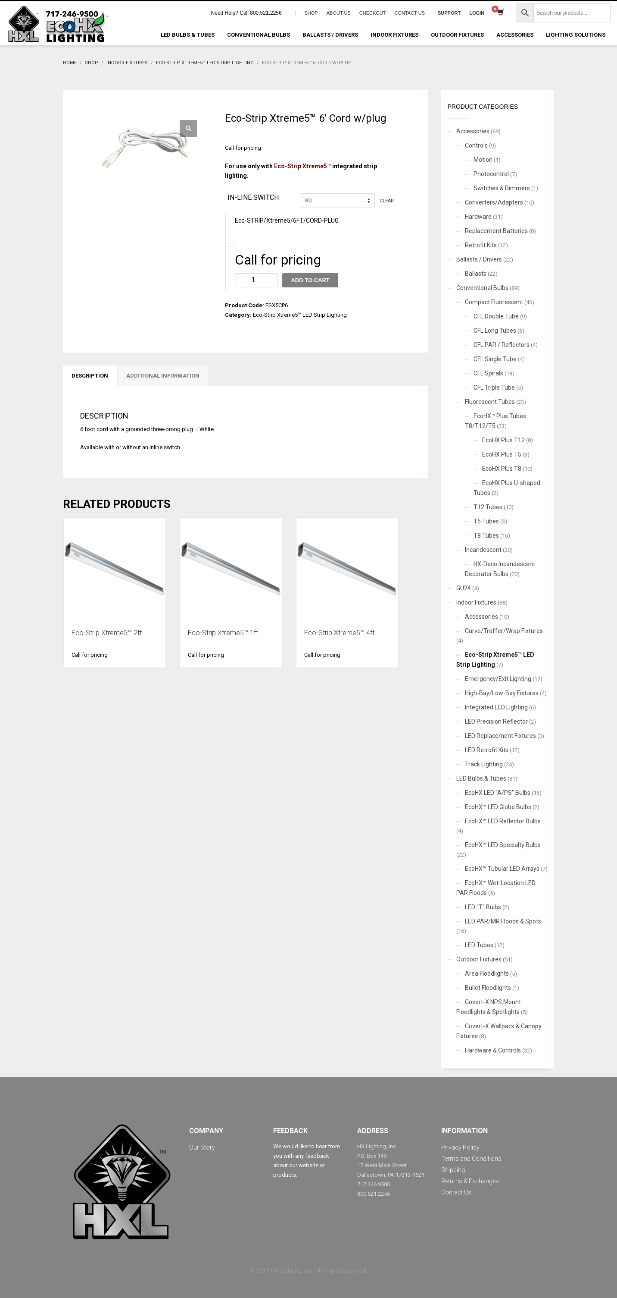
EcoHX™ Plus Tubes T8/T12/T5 (495, 421)
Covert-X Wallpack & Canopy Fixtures (499, 1031)
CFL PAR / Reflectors (502, 344)
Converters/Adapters (494, 202)
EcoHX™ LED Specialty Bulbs (503, 844)
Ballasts (475, 273)
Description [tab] (90, 375)
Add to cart (310, 280)
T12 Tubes (488, 507)
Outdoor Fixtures (479, 959)
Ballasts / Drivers (479, 259)
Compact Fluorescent (494, 302)
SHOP (311, 13)
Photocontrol (491, 173)
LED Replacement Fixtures (500, 735)
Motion (483, 159)
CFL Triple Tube (494, 387)
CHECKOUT (372, 13)
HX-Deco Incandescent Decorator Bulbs (500, 569)
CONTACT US (409, 13)
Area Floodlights (487, 973)
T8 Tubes (486, 535)
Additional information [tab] (162, 375)
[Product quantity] (256, 280)
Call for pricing (243, 148)
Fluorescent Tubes (490, 401)
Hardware (478, 216)
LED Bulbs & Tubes (481, 778)
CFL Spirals (488, 373)
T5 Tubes (486, 521)
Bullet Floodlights (488, 987)
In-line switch (253, 197)
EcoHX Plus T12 (503, 440)
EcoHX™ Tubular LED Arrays (502, 868)
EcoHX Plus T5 (501, 454)
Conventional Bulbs (482, 287)
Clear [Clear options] (387, 200)
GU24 (463, 588)
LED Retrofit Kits (486, 750)
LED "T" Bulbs (483, 907)
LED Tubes (479, 945)
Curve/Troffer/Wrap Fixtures (504, 630)
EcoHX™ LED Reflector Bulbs (503, 821)
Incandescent (483, 549)
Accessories (472, 131)
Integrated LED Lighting (496, 707)
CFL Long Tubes (495, 330)
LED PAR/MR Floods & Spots (503, 921)
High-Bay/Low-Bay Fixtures (502, 693)
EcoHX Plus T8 (501, 468)
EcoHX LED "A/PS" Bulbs (497, 792)
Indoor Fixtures (476, 602)
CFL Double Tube (496, 316)
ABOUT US (339, 13)
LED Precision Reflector (496, 721)
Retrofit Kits (481, 245)
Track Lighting (484, 764)
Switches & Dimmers (502, 188)
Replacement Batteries (496, 230)
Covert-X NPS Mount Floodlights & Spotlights (488, 1007)
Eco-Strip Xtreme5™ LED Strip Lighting (300, 315)
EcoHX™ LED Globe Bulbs (498, 806)
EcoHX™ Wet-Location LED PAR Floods (496, 887)
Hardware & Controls (493, 1050)
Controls (476, 145)
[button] (188, 128)
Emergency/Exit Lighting (498, 678)
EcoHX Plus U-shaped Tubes (507, 487)
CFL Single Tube (495, 359)
